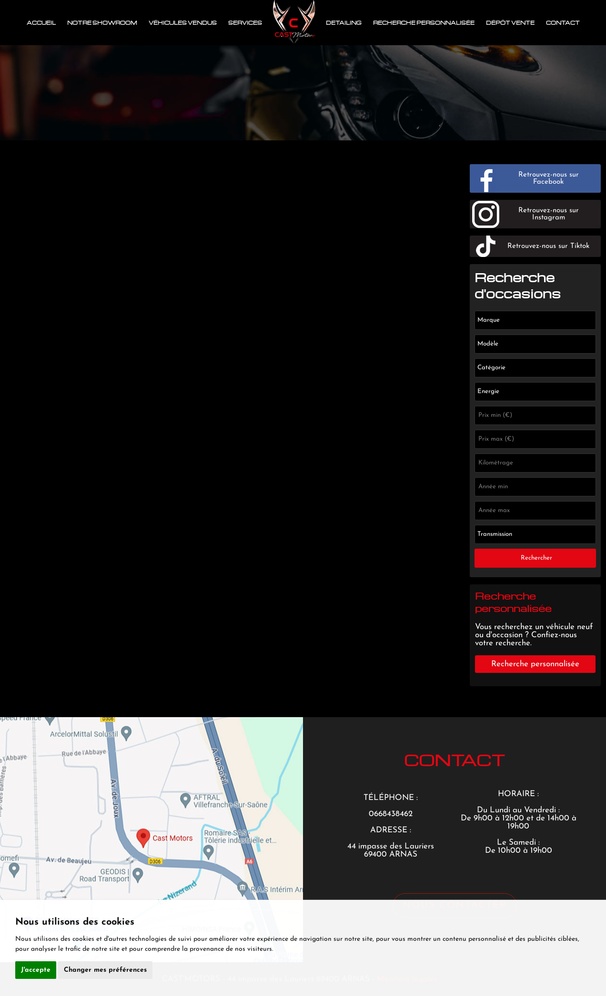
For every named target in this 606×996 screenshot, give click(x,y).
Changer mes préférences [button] (105, 970)
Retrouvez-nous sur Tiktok (548, 246)
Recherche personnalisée (424, 22)
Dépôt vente (510, 22)
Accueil (41, 22)
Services (245, 22)
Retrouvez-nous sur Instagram (548, 214)
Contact (563, 22)
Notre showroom (102, 22)
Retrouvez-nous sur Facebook (548, 178)
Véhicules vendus (183, 22)
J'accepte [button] (35, 970)
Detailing (344, 22)
